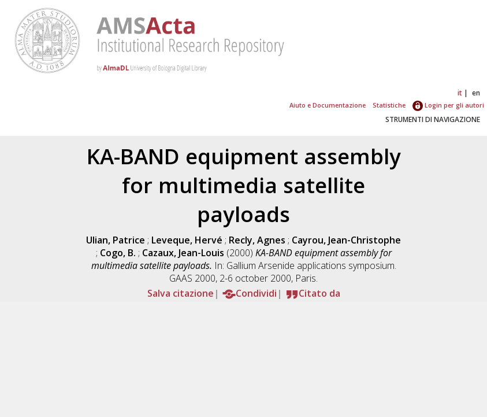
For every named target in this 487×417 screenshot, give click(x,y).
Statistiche (389, 105)
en (476, 93)
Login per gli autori (448, 105)
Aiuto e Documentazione (327, 105)
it (460, 93)
